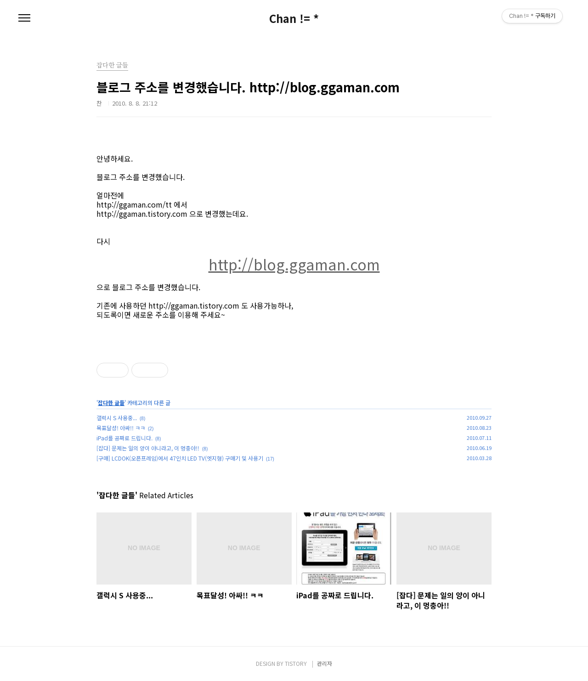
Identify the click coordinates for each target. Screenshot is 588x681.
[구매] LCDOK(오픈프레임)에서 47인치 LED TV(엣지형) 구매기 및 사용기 (179, 458)
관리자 (324, 663)
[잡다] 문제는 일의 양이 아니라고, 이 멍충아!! (147, 448)
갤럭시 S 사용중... (116, 418)
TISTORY (296, 663)
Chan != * (294, 18)
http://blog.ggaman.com (294, 264)
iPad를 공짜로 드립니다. (124, 438)
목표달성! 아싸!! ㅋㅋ (120, 428)
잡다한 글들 (111, 402)
